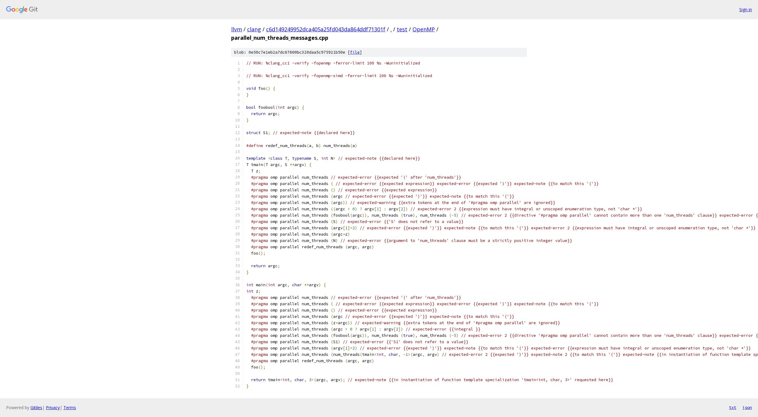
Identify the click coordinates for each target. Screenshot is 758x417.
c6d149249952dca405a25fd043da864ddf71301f (325, 29)
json (747, 407)
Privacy (53, 407)
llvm (236, 29)
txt (732, 407)
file (355, 52)
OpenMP (423, 29)
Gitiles (36, 407)
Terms (69, 407)
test (402, 29)
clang (254, 29)
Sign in (745, 9)
